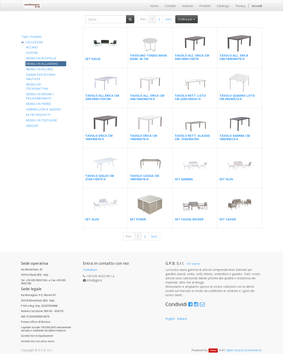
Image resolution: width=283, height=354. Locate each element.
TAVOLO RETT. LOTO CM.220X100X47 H (190, 97)
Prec (143, 19)
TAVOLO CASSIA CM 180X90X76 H (144, 177)
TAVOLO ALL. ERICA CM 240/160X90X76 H (147, 97)
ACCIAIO (32, 47)
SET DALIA (92, 59)
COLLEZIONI (34, 42)
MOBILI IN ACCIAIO (39, 69)
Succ (168, 19)
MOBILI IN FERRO (38, 104)
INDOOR (32, 126)
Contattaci (90, 270)
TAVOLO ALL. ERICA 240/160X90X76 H (233, 57)
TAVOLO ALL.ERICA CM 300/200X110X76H (102, 97)
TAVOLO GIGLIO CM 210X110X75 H (99, 177)
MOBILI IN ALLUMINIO (42, 64)
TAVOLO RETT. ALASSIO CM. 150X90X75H (192, 137)
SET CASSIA (227, 219)
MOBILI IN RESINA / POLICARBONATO (40, 96)
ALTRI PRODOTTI (38, 115)
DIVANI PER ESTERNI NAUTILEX (40, 77)
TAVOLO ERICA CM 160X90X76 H (99, 137)
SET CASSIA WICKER (189, 219)
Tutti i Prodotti (31, 37)
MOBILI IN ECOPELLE (41, 58)
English (170, 319)
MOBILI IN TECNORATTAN (37, 86)
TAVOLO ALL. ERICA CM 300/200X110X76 (192, 57)
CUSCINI (32, 53)
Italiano (182, 319)
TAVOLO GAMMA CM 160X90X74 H (234, 137)
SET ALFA (226, 179)
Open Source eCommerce (243, 350)
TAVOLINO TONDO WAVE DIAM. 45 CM (148, 57)
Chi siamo (193, 264)
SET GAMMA (184, 179)
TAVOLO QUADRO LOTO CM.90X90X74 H (237, 97)
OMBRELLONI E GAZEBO (43, 109)
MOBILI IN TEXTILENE (41, 120)
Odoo (213, 350)
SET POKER (138, 219)
